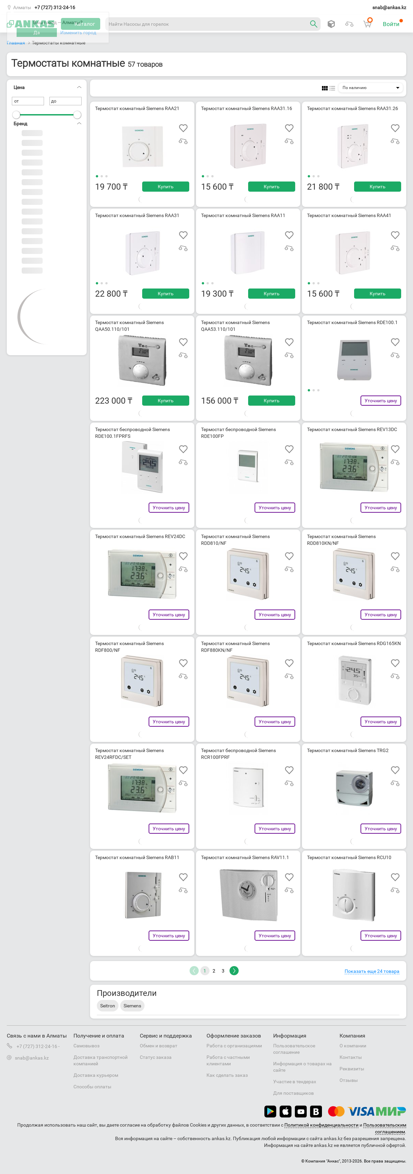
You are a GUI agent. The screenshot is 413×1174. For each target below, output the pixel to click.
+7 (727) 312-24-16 (55, 7)
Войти (393, 23)
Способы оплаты (92, 1086)
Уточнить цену (381, 400)
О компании (353, 1045)
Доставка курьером (95, 1075)
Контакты (351, 1057)
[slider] (16, 115)
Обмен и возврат (158, 1045)
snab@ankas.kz (389, 7)
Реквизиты (352, 1068)
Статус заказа (156, 1057)
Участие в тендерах (294, 1081)
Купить (166, 186)
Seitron (107, 1005)
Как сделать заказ (227, 1075)
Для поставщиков (293, 1093)
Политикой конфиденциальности (321, 1125)
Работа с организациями (234, 1045)
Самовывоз (86, 1045)
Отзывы (349, 1080)
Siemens (132, 1005)
